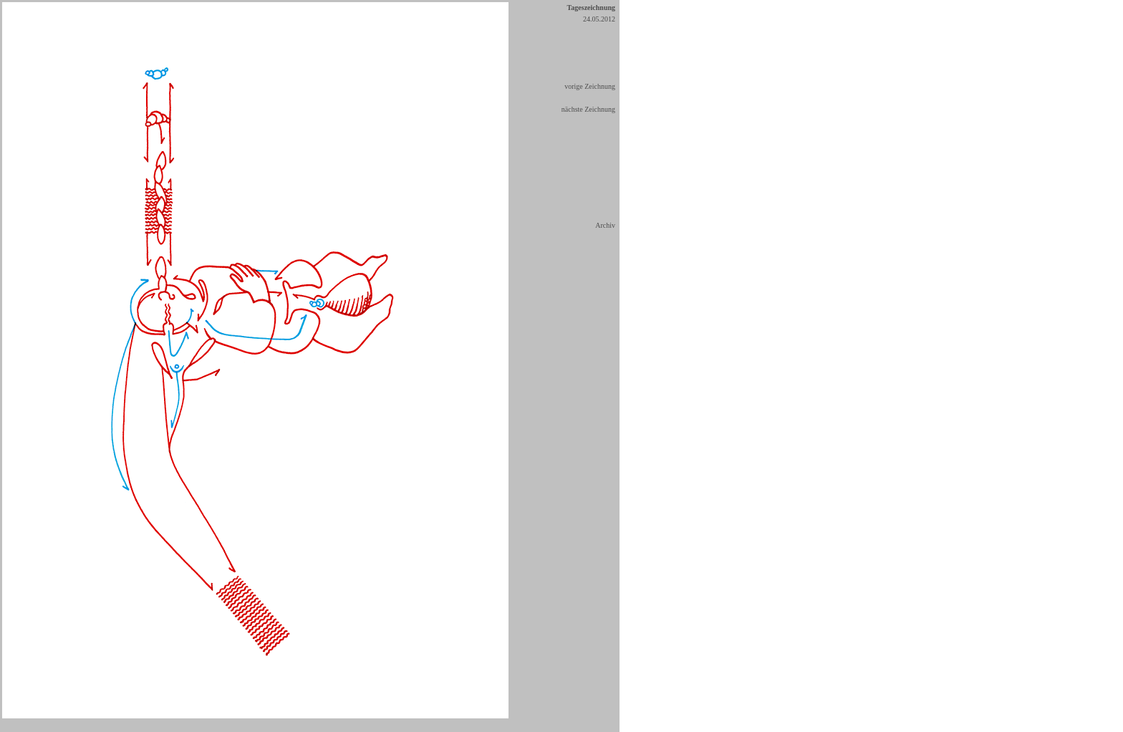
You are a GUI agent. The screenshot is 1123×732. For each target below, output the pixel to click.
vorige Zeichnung (589, 86)
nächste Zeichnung (588, 109)
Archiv (605, 225)
